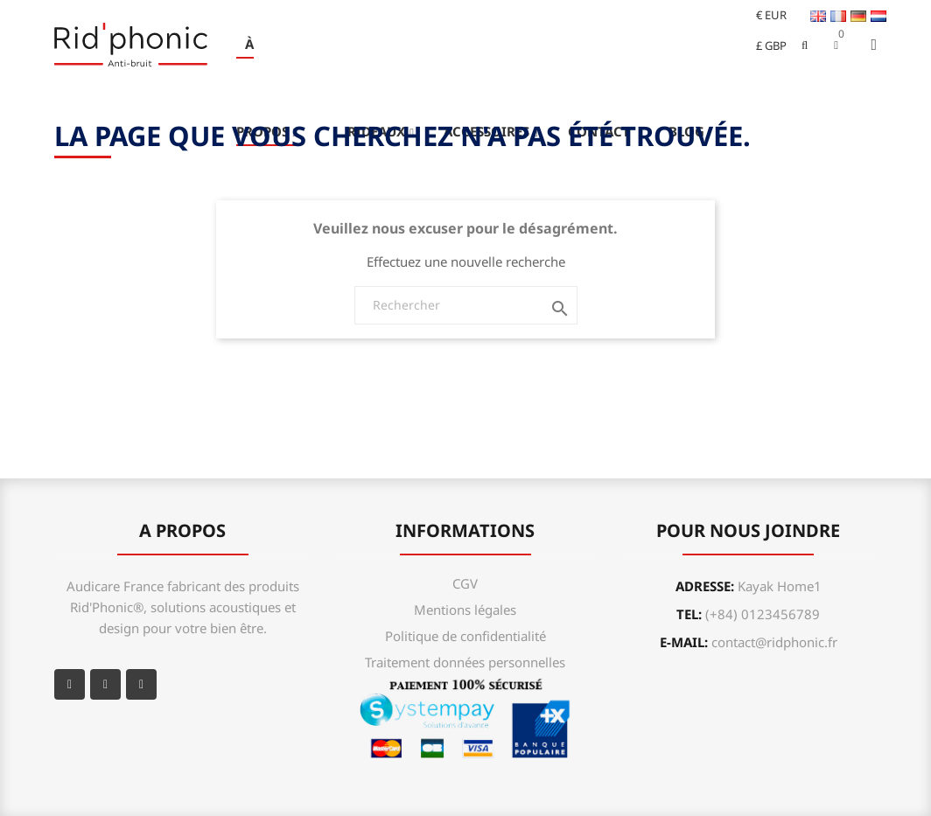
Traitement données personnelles (465, 662)
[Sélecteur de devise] (764, 15)
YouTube (105, 684)
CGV (465, 583)
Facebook (69, 684)
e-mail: (748, 642)
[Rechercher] (466, 305)
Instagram (141, 684)
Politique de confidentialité (465, 636)
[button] (836, 44)
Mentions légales (465, 609)
